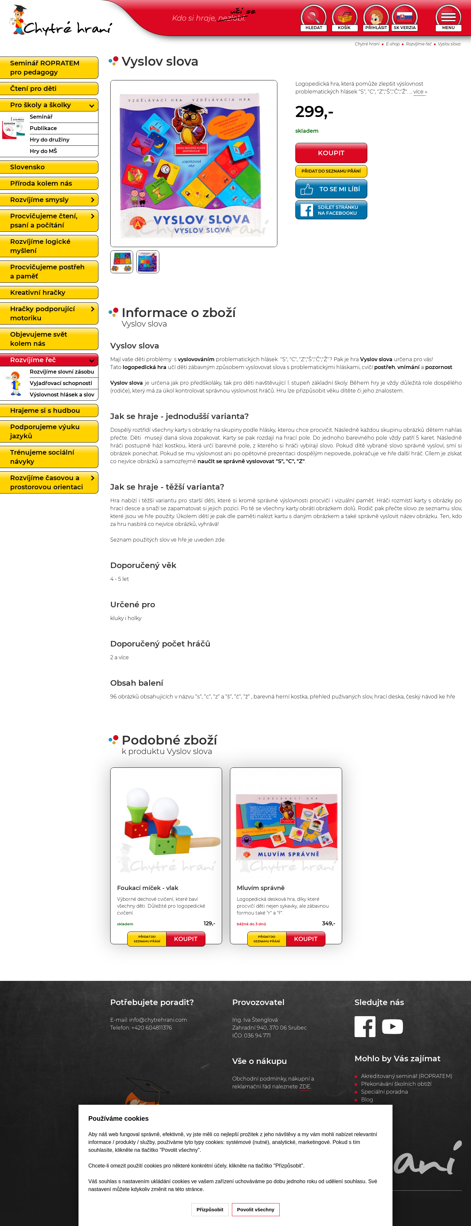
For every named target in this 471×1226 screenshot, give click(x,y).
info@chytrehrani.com (158, 1020)
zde (220, 540)
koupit (331, 153)
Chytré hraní (367, 44)
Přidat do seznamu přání (331, 171)
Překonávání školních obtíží (396, 1084)
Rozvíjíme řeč (419, 44)
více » (420, 92)
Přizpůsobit (210, 1209)
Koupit (186, 939)
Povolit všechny (255, 1209)
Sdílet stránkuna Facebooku (329, 210)
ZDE (304, 1086)
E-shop (393, 44)
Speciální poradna (384, 1092)
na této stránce (185, 1189)
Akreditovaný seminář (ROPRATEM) (406, 1076)
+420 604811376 (151, 1028)
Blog (367, 1100)
